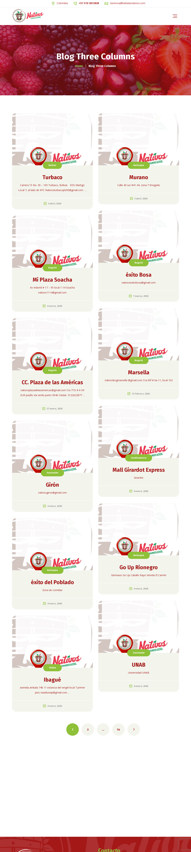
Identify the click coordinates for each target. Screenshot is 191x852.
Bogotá (139, 263)
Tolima (52, 667)
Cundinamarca (138, 458)
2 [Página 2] (88, 729)
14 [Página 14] (118, 729)
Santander (52, 473)
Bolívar (52, 165)
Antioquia (138, 165)
